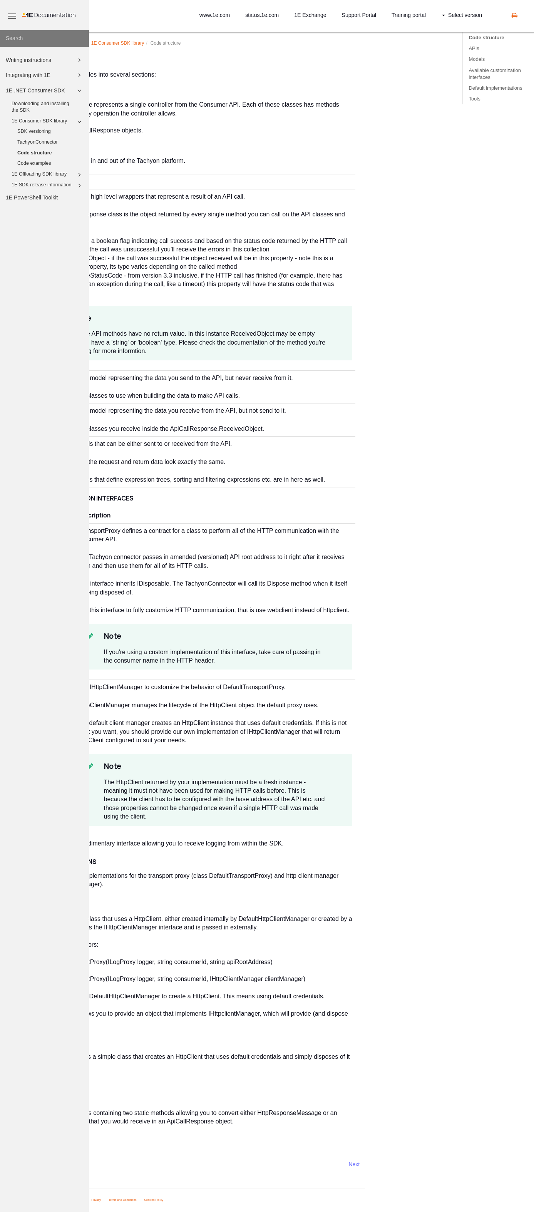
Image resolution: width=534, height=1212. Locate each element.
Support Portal (359, 15)
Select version (462, 15)
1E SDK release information (48, 185)
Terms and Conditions (212, 1200)
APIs (474, 48)
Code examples (34, 163)
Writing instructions (45, 60)
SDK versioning (34, 131)
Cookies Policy (242, 1200)
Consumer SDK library (206, 43)
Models (477, 59)
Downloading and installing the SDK (40, 107)
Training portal (409, 15)
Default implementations (495, 88)
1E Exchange (310, 15)
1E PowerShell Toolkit (32, 197)
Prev (109, 1164)
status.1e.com (262, 15)
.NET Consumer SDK (148, 43)
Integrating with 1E (45, 75)
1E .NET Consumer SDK (45, 90)
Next (443, 1164)
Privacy (185, 1200)
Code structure (34, 153)
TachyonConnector (37, 142)
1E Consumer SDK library (48, 121)
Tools (474, 99)
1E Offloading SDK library (48, 175)
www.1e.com (214, 15)
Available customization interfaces (495, 73)
